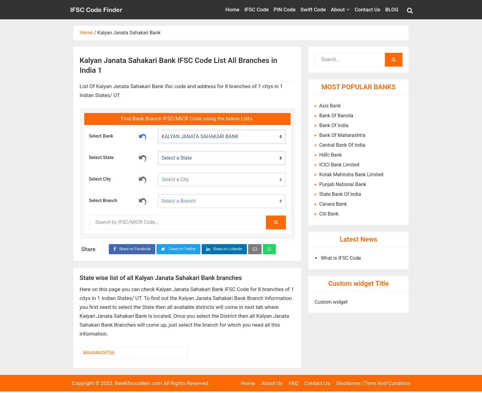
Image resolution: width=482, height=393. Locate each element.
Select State (118, 157)
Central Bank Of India (342, 145)
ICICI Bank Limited (339, 165)
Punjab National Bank (342, 184)
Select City (118, 179)
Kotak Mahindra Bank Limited (351, 174)
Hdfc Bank (330, 155)
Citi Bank (328, 214)
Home (248, 383)
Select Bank (118, 136)
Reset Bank (142, 136)
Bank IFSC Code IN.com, (96, 9)
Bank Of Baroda (336, 116)
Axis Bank (330, 106)
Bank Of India (333, 125)
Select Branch (118, 200)
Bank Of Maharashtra (342, 135)
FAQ (293, 383)
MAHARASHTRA (99, 352)
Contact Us (317, 383)
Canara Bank (333, 204)
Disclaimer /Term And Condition (373, 383)
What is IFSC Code (341, 258)
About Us (271, 383)
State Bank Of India (340, 194)
